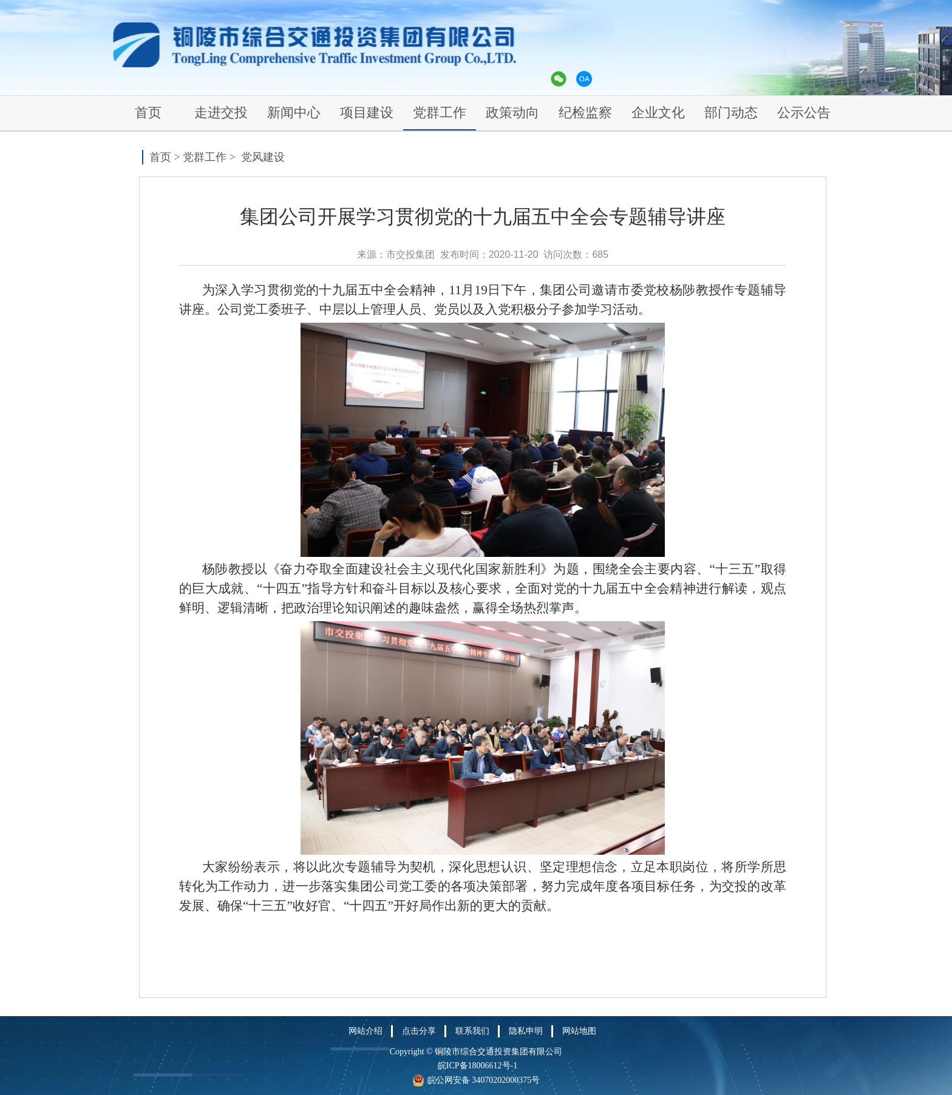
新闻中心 (294, 112)
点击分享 (419, 1031)
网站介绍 (365, 1031)
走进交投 (221, 112)
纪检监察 (585, 112)
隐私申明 (526, 1031)
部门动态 (731, 112)
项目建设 (366, 112)
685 (600, 254)
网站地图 (579, 1031)
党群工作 (439, 112)
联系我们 (472, 1031)
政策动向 (512, 112)
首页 (148, 112)
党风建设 (263, 157)
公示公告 (804, 112)
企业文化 (658, 112)
